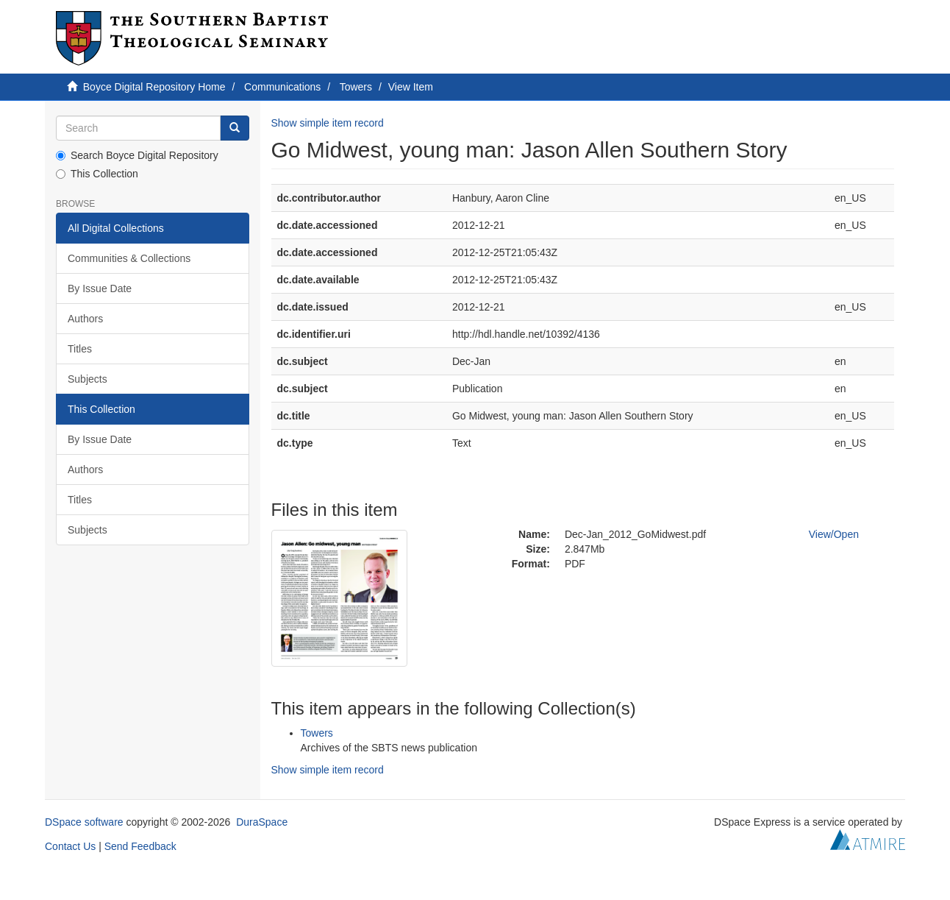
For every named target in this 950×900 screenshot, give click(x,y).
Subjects (87, 379)
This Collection (97, 174)
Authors (85, 319)
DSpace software (84, 822)
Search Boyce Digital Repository (137, 155)
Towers (356, 87)
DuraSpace (262, 822)
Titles (80, 349)
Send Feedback (140, 846)
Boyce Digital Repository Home (154, 87)
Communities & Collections (129, 258)
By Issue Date (100, 288)
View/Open (834, 534)
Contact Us (70, 846)
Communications (282, 87)
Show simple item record (327, 123)
